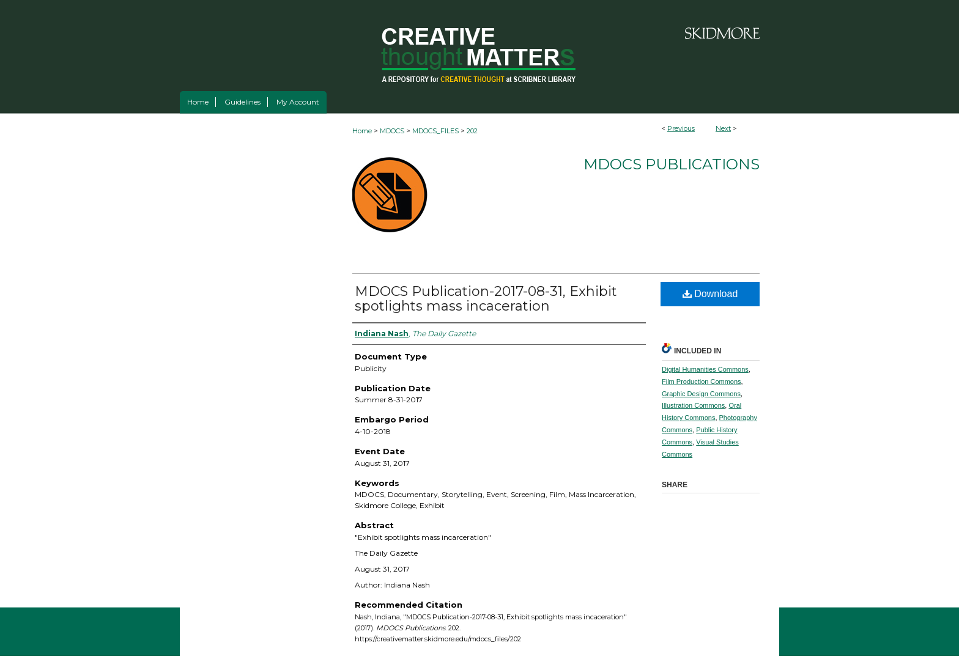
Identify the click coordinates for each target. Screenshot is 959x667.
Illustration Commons (693, 405)
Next (723, 128)
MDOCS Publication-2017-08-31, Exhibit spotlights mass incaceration (486, 298)
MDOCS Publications (671, 164)
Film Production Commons (701, 381)
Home (362, 131)
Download (710, 294)
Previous (681, 128)
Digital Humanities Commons (705, 369)
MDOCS (392, 131)
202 (472, 131)
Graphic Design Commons (701, 393)
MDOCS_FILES (435, 131)
